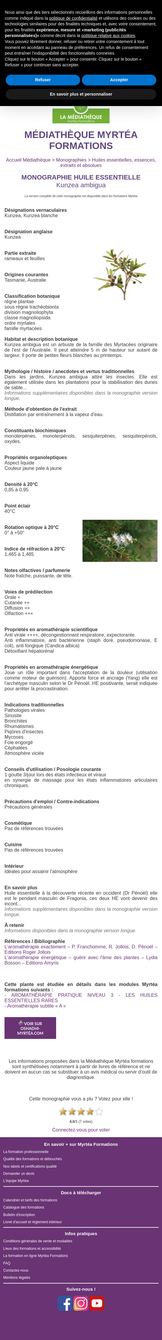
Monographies (71, 159)
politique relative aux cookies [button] (108, 35)
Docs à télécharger (81, 1192)
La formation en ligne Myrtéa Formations (35, 1256)
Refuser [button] (43, 79)
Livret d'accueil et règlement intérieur (32, 1222)
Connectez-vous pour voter (81, 1129)
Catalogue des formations (23, 1207)
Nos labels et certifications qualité (30, 1166)
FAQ (6, 1263)
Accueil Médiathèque (28, 159)
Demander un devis (18, 1174)
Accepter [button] (119, 79)
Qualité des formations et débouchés (32, 1159)
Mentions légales (16, 1277)
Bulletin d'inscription (19, 1215)
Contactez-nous (15, 1270)
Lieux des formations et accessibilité (32, 1249)
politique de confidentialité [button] (73, 18)
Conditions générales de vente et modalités (37, 1241)
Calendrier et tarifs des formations (30, 1200)
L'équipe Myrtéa (16, 1181)
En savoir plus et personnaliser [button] (81, 94)
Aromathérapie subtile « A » (36, 1005)
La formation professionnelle (26, 1152)
